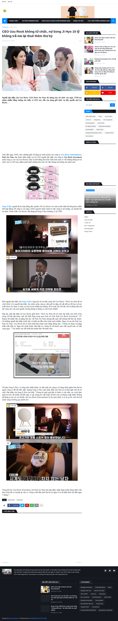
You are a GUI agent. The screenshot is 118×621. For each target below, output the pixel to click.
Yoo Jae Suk (89, 136)
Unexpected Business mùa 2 (94, 133)
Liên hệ (10, 2)
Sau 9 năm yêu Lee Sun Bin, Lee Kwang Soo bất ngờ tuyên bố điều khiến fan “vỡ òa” (64, 597)
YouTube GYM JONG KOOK (88, 610)
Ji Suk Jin (88, 120)
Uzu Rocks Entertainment (71, 155)
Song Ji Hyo (13, 27)
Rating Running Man (104, 126)
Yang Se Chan (109, 133)
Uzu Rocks (19, 500)
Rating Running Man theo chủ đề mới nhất (105, 60)
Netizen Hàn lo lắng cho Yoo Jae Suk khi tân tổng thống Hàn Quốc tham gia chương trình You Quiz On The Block (105, 49)
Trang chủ (5, 27)
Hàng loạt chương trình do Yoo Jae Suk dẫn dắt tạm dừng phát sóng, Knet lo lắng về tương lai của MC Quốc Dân (105, 70)
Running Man (89, 129)
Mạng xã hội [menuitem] (78, 21)
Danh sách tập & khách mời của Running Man (105, 38)
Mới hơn (6, 563)
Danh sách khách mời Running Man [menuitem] (56, 21)
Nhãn (88, 111)
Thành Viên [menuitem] (13, 21)
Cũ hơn (78, 563)
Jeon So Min (108, 116)
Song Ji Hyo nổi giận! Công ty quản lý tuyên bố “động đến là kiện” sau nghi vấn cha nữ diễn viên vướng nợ (98, 198)
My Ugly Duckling (90, 126)
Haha (100, 116)
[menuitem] (4, 20)
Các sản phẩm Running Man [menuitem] (99, 21)
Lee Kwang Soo (90, 123)
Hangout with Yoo (86, 590)
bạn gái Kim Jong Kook (105, 610)
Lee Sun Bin (101, 123)
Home (4, 2)
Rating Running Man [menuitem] (30, 21)
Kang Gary (97, 120)
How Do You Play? (99, 590)
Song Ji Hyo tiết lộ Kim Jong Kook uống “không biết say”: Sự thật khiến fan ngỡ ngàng (64, 608)
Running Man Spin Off (87, 603)
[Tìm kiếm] (97, 105)
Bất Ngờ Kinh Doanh (86, 587)
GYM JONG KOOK (90, 116)
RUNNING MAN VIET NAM (38, 618)
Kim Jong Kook (108, 120)
